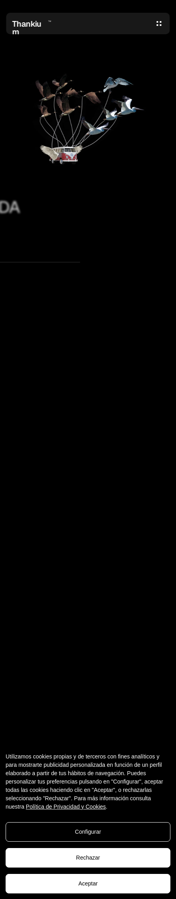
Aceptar (88, 883)
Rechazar (88, 857)
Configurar (88, 832)
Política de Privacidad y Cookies (66, 806)
